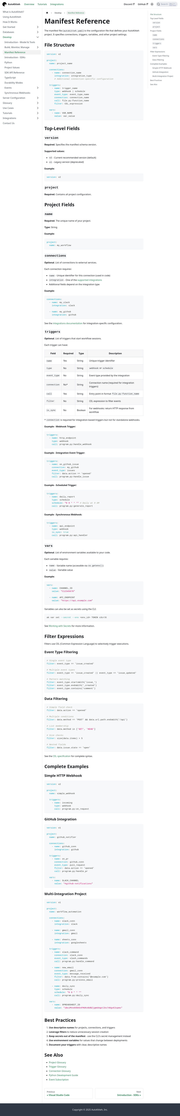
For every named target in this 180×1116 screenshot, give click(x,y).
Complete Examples (158, 64)
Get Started (9, 27)
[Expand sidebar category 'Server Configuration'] (38, 98)
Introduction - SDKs (14, 57)
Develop (7, 37)
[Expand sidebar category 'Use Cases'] (38, 108)
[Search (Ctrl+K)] (167, 4)
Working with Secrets (60, 625)
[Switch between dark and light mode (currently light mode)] (152, 4)
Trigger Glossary (57, 1066)
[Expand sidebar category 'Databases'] (38, 32)
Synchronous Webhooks (17, 92)
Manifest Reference (14, 52)
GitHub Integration (160, 72)
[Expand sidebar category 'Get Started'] (38, 27)
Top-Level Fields (156, 18)
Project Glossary (57, 1062)
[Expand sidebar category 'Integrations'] (38, 118)
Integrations (57, 4)
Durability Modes (13, 82)
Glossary (7, 102)
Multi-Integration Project (162, 76)
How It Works (10, 21)
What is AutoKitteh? (13, 11)
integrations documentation (67, 323)
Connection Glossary (60, 1071)
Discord (129, 4)
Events (8, 87)
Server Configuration (14, 97)
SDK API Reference (14, 72)
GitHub (143, 4)
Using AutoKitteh (12, 16)
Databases (8, 32)
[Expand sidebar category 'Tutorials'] (38, 113)
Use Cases (8, 108)
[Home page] (47, 13)
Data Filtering (158, 59)
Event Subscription (59, 1079)
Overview (29, 4)
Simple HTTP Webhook (162, 68)
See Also (153, 84)
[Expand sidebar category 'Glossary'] (38, 103)
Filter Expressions (157, 51)
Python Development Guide (63, 1075)
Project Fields (155, 31)
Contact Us (8, 123)
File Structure (155, 14)
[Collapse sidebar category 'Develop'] (38, 37)
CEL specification (62, 756)
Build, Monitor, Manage (16, 47)
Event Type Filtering (160, 55)
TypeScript (10, 77)
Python (8, 62)
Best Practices (156, 80)
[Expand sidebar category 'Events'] (38, 88)
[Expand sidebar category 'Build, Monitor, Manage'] (38, 47)
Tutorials (42, 4)
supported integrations (89, 280)
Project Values (12, 67)
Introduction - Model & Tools (19, 42)
